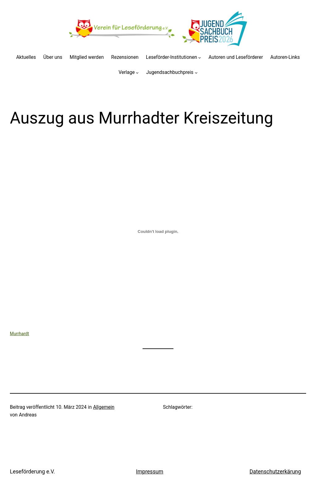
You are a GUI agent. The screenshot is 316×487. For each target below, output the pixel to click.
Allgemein (103, 407)
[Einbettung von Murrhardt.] (158, 231)
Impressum (149, 472)
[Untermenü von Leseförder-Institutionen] (199, 57)
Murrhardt (19, 333)
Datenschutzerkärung (275, 472)
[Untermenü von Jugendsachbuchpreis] (196, 72)
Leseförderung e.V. (32, 472)
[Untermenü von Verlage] (137, 72)
